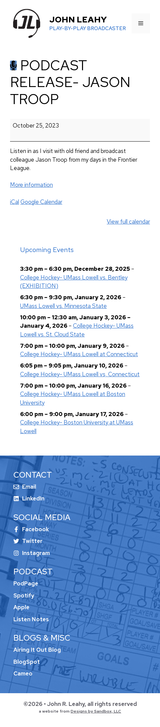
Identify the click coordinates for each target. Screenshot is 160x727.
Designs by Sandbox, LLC (96, 711)
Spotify (23, 595)
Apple (21, 607)
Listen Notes (31, 619)
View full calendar (128, 221)
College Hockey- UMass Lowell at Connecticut (79, 354)
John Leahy (78, 19)
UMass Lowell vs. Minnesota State (63, 305)
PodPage (25, 583)
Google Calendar (41, 202)
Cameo (22, 673)
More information (31, 184)
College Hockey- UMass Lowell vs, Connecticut (80, 374)
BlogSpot (26, 661)
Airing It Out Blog (37, 649)
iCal (14, 202)
